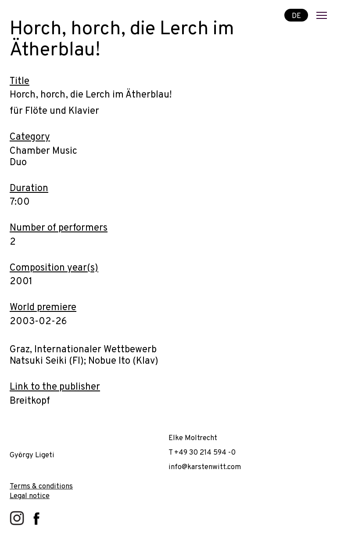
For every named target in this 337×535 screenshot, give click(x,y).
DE (296, 15)
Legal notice (30, 496)
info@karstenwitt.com (204, 467)
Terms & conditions (41, 486)
